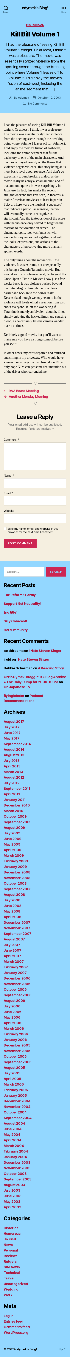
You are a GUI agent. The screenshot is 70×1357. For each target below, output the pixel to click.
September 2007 (17, 934)
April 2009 (12, 850)
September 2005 (18, 1062)
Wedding (11, 1289)
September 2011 (17, 788)
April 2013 (12, 766)
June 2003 (12, 1196)
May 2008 (12, 911)
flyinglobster (14, 696)
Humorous (12, 1234)
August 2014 (14, 749)
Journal (10, 1239)
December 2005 (17, 1045)
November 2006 (17, 984)
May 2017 (11, 738)
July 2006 (12, 1006)
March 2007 (14, 962)
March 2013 (13, 772)
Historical (35, 24)
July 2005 (12, 1073)
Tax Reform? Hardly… (21, 595)
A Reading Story (51, 668)
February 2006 (16, 1034)
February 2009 (16, 861)
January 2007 (15, 973)
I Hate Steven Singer (45, 651)
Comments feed (17, 1327)
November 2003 (17, 1168)
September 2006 (18, 995)
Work (8, 1295)
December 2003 (17, 1162)
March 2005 (14, 1084)
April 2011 (12, 794)
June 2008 (12, 906)
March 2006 (14, 1028)
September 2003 (18, 1179)
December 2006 (17, 978)
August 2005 (14, 1068)
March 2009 (14, 855)
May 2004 (12, 1135)
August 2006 (14, 1001)
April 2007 (12, 956)
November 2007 (17, 928)
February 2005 (16, 1090)
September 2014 (17, 744)
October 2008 (15, 883)
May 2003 (12, 1202)
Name (9, 475)
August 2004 (14, 1123)
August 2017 (14, 722)
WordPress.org (16, 1332)
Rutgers (10, 1261)
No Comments (37, 103)
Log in (8, 1316)
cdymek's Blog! (35, 8)
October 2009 (15, 816)
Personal (11, 1250)
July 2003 (12, 1190)
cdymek (23, 97)
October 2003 (15, 1174)
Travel (9, 1278)
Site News (12, 1267)
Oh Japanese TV (17, 687)
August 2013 (14, 755)
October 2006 (15, 989)
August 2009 (14, 828)
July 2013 (12, 761)
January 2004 (15, 1157)
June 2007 (12, 950)
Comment (11, 439)
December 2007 (17, 922)
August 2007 (14, 939)
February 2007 (16, 967)
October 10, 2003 (49, 97)
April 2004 (12, 1140)
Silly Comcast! (15, 621)
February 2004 (16, 1151)
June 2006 (12, 1012)
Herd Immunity (16, 630)
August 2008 (14, 895)
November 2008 (17, 878)
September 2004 (18, 1118)
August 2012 (14, 777)
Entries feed (13, 1321)
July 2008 (12, 900)
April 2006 (12, 1023)
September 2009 (18, 822)
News (8, 1245)
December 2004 (17, 1101)
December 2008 (17, 872)
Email (8, 493)
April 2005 (12, 1079)
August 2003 (14, 1185)
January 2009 (15, 867)
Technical (12, 1273)
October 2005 (15, 1056)
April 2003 (12, 1207)
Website (9, 511)
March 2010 (13, 811)
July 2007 (12, 945)
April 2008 (12, 917)
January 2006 (15, 1040)
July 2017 (11, 727)
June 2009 (12, 839)
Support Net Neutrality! (22, 604)
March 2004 (14, 1146)
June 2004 (12, 1129)
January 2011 (15, 800)
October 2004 (15, 1112)
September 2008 (18, 889)
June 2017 (12, 733)
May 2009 (12, 844)
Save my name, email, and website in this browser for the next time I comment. (32, 530)
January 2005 (15, 1095)
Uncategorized (16, 1284)
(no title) (10, 612)
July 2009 (12, 833)
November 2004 (17, 1107)
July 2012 (11, 783)
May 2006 (12, 1017)
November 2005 (17, 1051)
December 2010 (17, 805)
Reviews (10, 1256)
